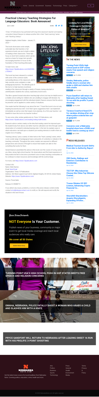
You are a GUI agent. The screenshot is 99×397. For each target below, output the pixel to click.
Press (65, 6)
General (31, 6)
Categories (72, 6)
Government (39, 6)
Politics (52, 368)
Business (48, 6)
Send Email (13, 169)
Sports (52, 373)
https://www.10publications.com (26, 161)
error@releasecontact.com (20, 190)
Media (68, 375)
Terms (84, 366)
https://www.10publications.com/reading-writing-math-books (25, 120)
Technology (54, 375)
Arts (51, 366)
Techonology (57, 6)
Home (25, 5)
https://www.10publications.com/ (23, 176)
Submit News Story (80, 44)
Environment (70, 373)
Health (68, 370)
